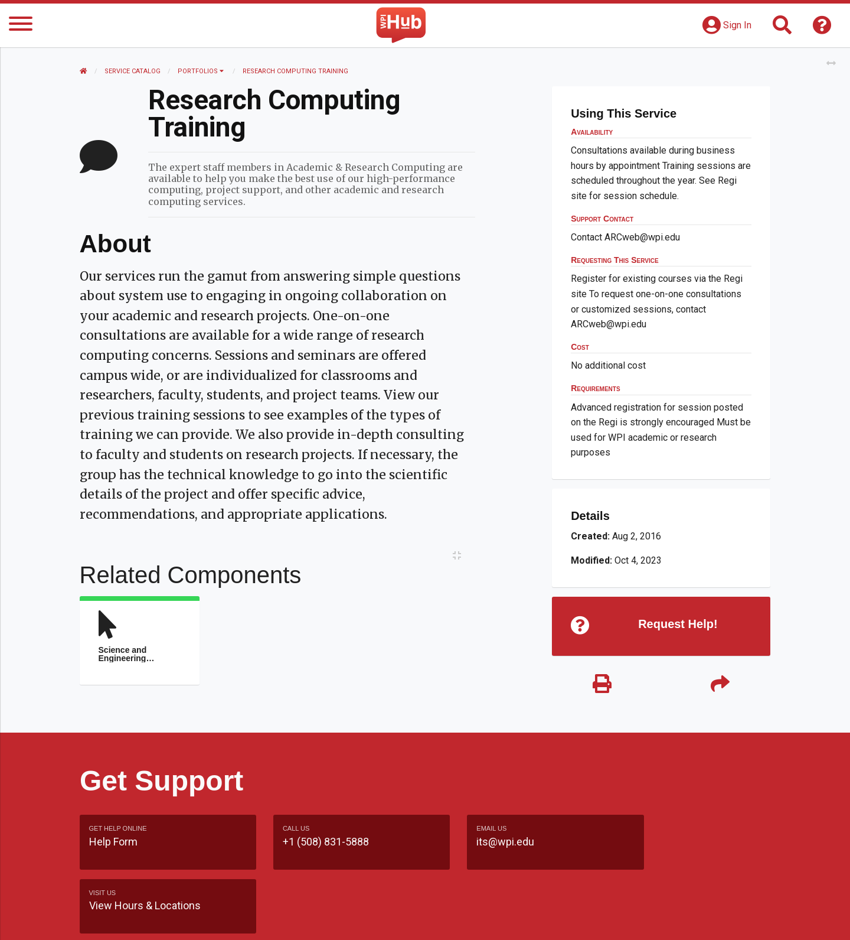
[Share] (720, 685)
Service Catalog (133, 71)
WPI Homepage (604, 919)
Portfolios (201, 71)
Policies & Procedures (702, 919)
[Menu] (20, 26)
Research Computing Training (296, 71)
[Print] (602, 685)
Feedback (476, 919)
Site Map (533, 919)
